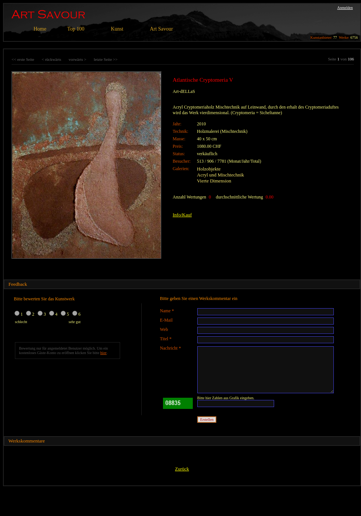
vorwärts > (77, 59)
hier (103, 352)
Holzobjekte (209, 169)
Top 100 (75, 29)
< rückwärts (51, 59)
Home (40, 29)
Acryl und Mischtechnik (220, 175)
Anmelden (345, 8)
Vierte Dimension (214, 181)
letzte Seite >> (105, 59)
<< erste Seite (23, 59)
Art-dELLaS (184, 91)
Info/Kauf (182, 215)
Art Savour (161, 29)
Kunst (117, 29)
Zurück (182, 469)
